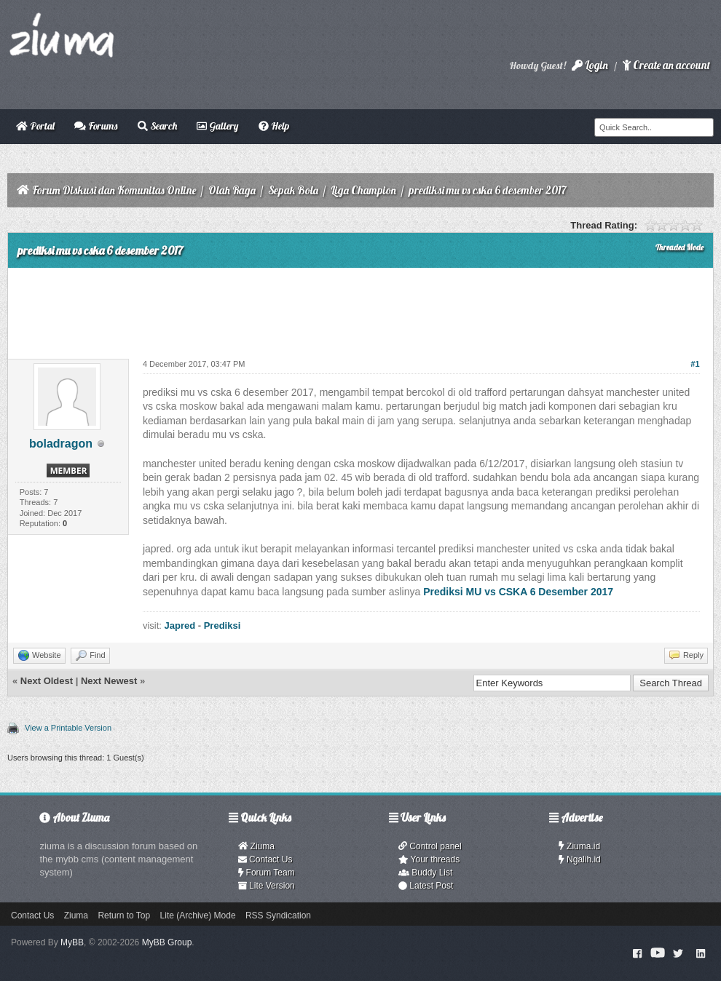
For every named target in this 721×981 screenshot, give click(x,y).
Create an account (666, 65)
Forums (95, 125)
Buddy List (425, 872)
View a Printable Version (68, 727)
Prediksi (222, 625)
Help (274, 125)
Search (157, 125)
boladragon (60, 443)
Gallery (217, 125)
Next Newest (109, 680)
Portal (35, 125)
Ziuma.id (579, 846)
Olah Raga (232, 190)
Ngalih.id (580, 859)
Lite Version (266, 886)
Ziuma (256, 846)
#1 (694, 364)
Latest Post (425, 886)
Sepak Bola (293, 190)
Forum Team (266, 872)
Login (590, 65)
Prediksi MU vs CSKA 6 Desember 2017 (518, 591)
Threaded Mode (679, 247)
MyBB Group (167, 942)
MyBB (72, 942)
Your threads (429, 859)
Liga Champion (363, 190)
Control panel (430, 846)
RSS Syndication (278, 915)
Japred (180, 625)
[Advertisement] (360, 308)
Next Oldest (46, 680)
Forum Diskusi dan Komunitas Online (114, 190)
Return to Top (124, 915)
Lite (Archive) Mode (198, 915)
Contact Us (265, 859)
